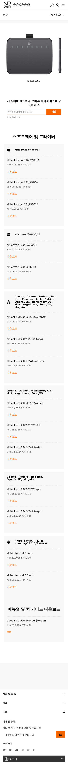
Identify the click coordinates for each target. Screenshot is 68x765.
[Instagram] (5, 740)
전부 (34, 15)
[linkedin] (29, 740)
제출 (54, 112)
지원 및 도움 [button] (34, 684)
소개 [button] (34, 703)
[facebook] (11, 740)
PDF (9, 632)
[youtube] (35, 740)
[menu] (62, 5)
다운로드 (12, 172)
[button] (52, 5)
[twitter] (23, 740)
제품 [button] (34, 693)
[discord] (17, 740)
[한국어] (34, 749)
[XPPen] (17, 5)
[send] (60, 724)
